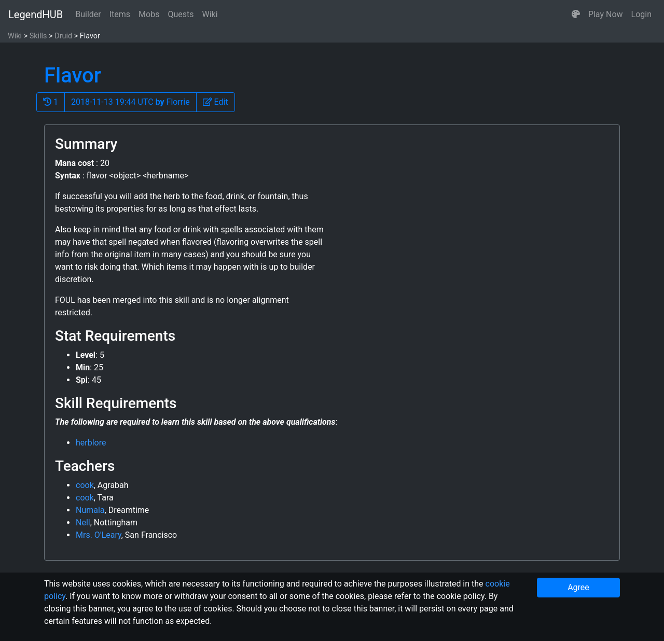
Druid (63, 36)
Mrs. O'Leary (98, 535)
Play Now (605, 14)
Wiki (210, 14)
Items (119, 14)
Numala (90, 510)
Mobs (149, 14)
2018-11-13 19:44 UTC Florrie (130, 102)
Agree (578, 587)
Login (641, 14)
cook (85, 485)
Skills (38, 36)
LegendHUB (35, 14)
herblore (91, 443)
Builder (88, 14)
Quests (180, 14)
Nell (83, 522)
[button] (576, 14)
